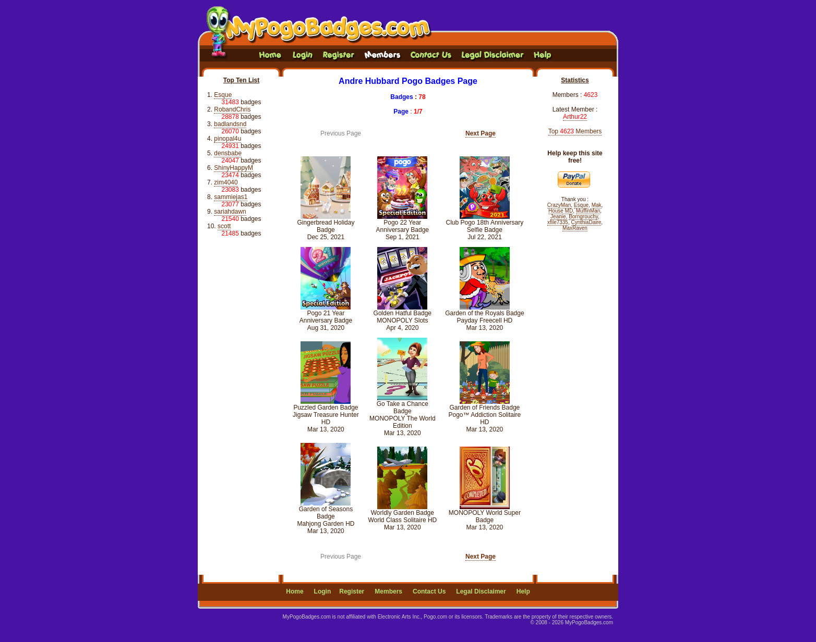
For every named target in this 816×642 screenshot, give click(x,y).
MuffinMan (588, 211)
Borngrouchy (583, 216)
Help (523, 591)
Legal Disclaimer (481, 591)
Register (351, 591)
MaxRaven (574, 228)
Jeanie (558, 216)
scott (224, 226)
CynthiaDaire (586, 222)
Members (388, 591)
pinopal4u (227, 138)
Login (322, 591)
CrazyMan (559, 205)
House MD (560, 211)
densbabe (228, 153)
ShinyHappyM (233, 167)
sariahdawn (230, 211)
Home (294, 591)
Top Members (575, 131)
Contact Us (429, 591)
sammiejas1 (230, 197)
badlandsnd (230, 124)
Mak (597, 205)
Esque (223, 94)
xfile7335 (557, 222)
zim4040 (225, 182)
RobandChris (232, 109)
